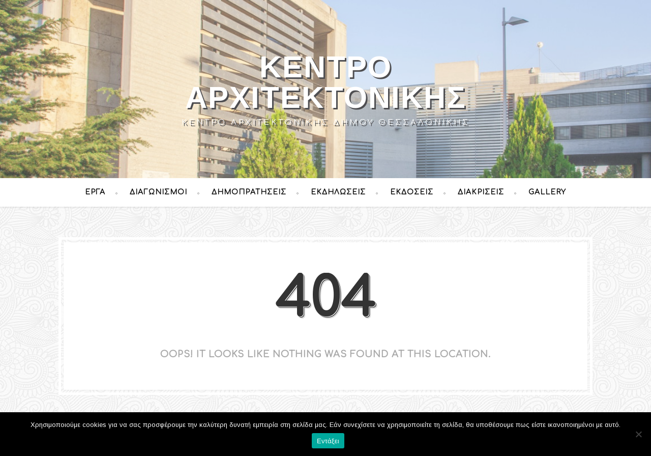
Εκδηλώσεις (338, 192)
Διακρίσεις (481, 192)
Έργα (95, 192)
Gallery (547, 192)
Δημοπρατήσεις (249, 192)
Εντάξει (328, 441)
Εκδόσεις (411, 192)
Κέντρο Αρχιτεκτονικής (325, 82)
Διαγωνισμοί (158, 192)
